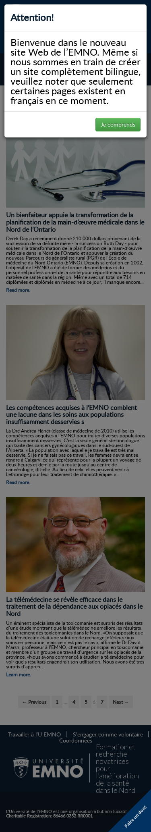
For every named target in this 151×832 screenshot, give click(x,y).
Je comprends (118, 124)
